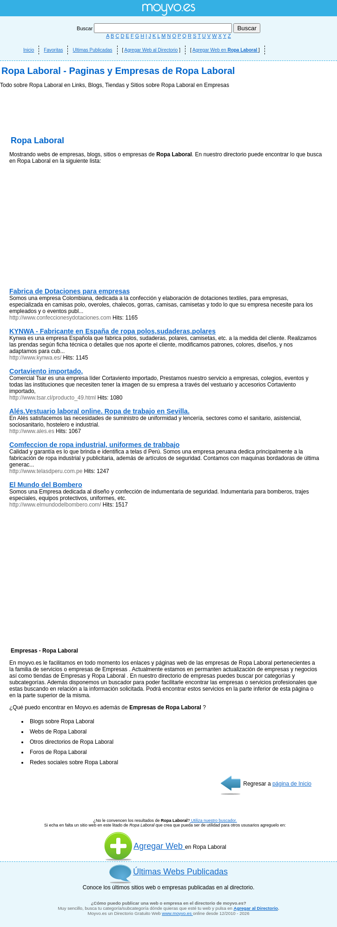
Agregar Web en (225, 50)
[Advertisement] (168, 158)
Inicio (28, 50)
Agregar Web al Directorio (151, 50)
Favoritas (53, 50)
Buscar (155, 28)
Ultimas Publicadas (92, 50)
